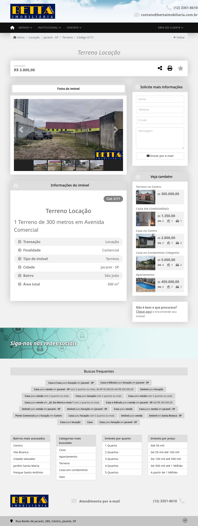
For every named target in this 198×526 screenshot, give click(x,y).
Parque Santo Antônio (28, 472)
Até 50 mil (157, 445)
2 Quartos (111, 452)
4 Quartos (111, 466)
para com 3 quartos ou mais (150, 396)
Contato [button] (73, 27)
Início (19, 37)
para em (71, 382)
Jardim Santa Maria (26, 466)
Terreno (67, 37)
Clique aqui (144, 312)
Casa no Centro (146, 231)
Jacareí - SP (51, 37)
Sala (62, 477)
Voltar (179, 37)
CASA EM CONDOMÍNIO (152, 209)
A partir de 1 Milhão (164, 472)
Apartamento (145, 274)
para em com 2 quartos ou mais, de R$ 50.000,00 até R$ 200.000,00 (84, 389)
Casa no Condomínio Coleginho (157, 252)
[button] (22, 129)
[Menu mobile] (12, 27)
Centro (18, 445)
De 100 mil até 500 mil (166, 459)
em (165, 415)
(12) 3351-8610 (186, 8)
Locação (34, 37)
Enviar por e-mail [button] (160, 156)
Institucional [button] (48, 27)
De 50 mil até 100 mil (165, 452)
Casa (62, 450)
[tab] (26, 88)
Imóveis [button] (24, 27)
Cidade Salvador (24, 459)
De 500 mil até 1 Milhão (167, 466)
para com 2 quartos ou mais (47, 396)
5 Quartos (111, 472)
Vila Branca (20, 452)
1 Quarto (111, 445)
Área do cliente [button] (169, 27)
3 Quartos (111, 459)
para (151, 389)
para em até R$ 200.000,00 (139, 402)
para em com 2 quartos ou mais (62, 402)
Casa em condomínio (73, 470)
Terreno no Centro (148, 187)
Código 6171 (85, 37)
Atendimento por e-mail (95, 501)
